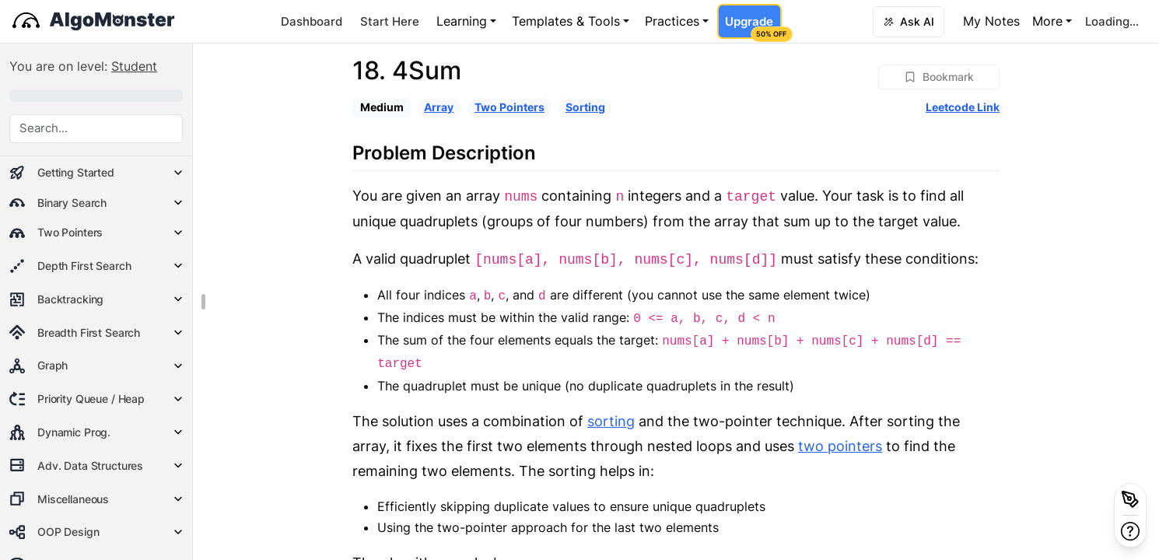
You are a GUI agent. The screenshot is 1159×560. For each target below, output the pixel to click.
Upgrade (753, 26)
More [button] (1047, 21)
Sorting (585, 107)
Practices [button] (672, 21)
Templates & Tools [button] (566, 21)
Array (438, 107)
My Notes (991, 21)
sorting (611, 421)
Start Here (389, 21)
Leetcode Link (963, 107)
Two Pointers (509, 107)
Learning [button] (461, 21)
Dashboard (311, 21)
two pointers (840, 446)
